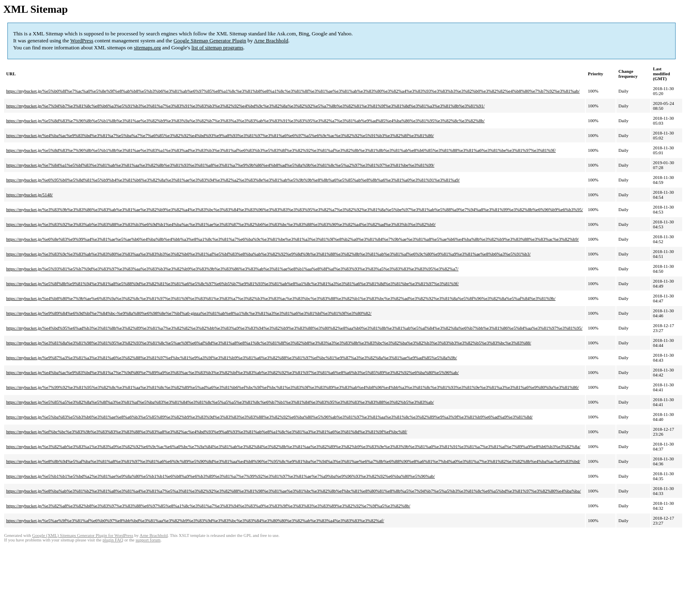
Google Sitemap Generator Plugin (210, 40)
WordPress (81, 40)
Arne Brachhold (271, 40)
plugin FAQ (112, 540)
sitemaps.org (147, 47)
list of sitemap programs (217, 47)
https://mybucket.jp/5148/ (29, 194)
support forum (147, 540)
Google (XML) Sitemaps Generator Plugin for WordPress (82, 535)
